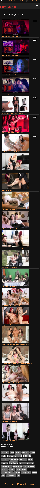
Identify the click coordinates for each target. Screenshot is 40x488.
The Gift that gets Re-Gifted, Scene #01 (13, 113)
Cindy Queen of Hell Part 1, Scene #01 (13, 325)
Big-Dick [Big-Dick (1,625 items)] (25, 452)
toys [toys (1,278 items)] (18, 476)
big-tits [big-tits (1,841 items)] (32, 452)
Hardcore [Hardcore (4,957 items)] (13, 463)
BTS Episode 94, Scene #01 (9, 421)
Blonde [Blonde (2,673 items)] (10, 456)
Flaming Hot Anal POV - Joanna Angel (13, 132)
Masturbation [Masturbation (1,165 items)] (6, 466)
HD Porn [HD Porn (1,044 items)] (22, 463)
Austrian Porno (22, 1)
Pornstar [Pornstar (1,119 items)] (12, 469)
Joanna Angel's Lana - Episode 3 (11, 55)
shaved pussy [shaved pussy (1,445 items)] (7, 473)
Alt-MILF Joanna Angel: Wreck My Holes (13, 151)
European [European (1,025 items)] (23, 459)
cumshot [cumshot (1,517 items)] (5, 459)
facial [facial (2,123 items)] (30, 459)
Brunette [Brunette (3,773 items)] (27, 456)
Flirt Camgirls (12, 1)
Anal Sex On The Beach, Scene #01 (12, 382)
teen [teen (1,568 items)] (3, 476)
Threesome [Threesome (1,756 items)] (11, 476)
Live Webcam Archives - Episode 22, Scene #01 (15, 248)
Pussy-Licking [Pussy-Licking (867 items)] (21, 469)
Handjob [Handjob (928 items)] (5, 463)
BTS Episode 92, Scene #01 (9, 209)
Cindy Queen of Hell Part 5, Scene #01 (13, 305)
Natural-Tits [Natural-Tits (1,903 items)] (17, 466)
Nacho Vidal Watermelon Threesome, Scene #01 (15, 344)
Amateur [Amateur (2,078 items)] (5, 452)
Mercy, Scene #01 (7, 190)
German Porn (31, 1)
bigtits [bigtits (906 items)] (4, 456)
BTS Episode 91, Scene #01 (9, 228)
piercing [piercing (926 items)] (4, 469)
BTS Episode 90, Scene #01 (9, 267)
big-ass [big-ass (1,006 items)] (17, 452)
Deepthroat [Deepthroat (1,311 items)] (14, 459)
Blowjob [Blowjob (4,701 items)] (18, 456)
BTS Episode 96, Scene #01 (9, 286)
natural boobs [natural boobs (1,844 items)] (29, 466)
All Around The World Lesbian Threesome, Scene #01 (17, 363)
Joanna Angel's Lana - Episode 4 (11, 36)
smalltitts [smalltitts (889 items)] (17, 473)
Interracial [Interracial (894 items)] (30, 463)
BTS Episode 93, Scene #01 (9, 440)
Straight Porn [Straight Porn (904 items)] (26, 473)
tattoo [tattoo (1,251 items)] (34, 473)
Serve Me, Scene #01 (8, 402)
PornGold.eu (9, 7)
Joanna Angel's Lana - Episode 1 (11, 94)
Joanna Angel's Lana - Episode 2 (11, 74)
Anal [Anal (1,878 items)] (12, 452)
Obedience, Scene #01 (8, 171)
